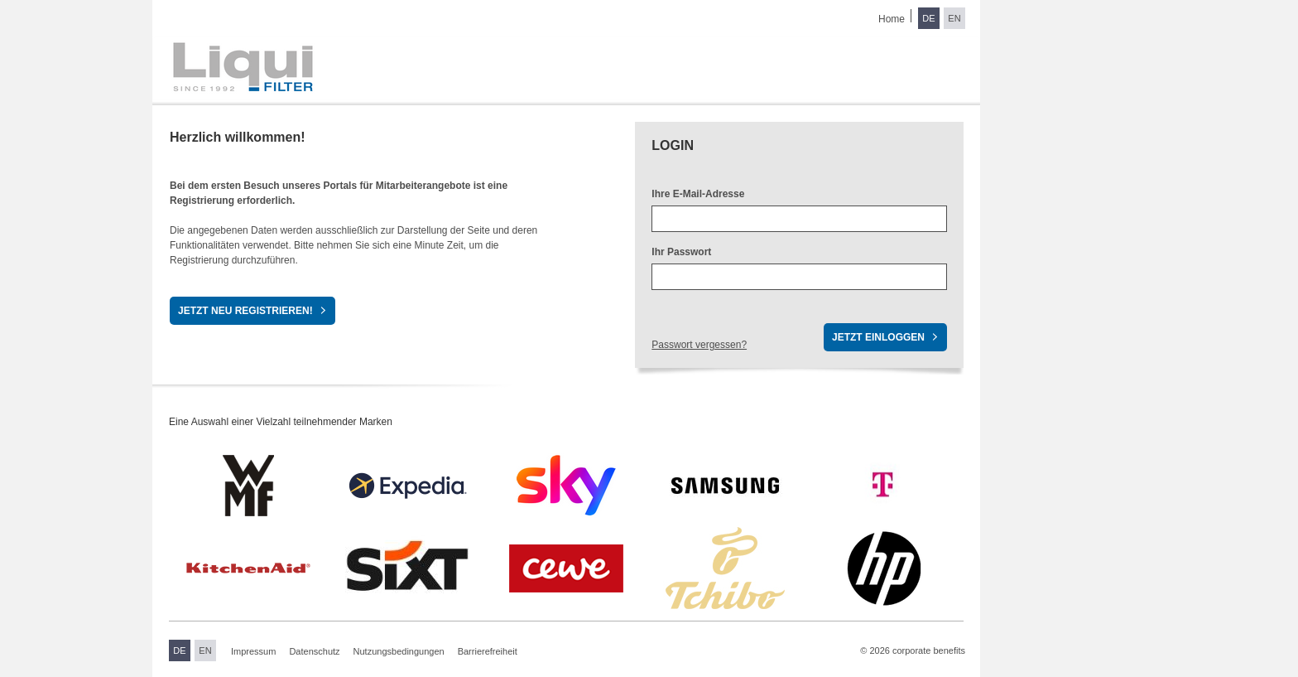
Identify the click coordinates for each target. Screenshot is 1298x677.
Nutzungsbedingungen (399, 651)
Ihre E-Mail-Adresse (697, 194)
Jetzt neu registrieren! (245, 311)
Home (891, 19)
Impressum (253, 651)
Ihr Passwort (681, 252)
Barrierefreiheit (487, 651)
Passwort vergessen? (699, 345)
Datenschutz (314, 651)
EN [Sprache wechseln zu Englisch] (954, 18)
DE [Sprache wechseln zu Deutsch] (928, 18)
